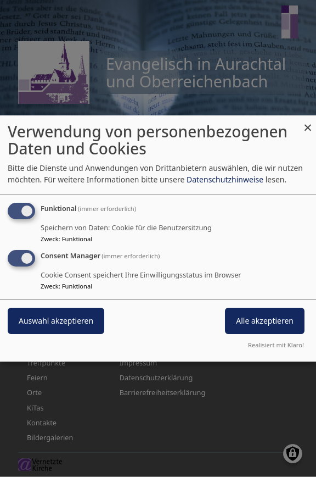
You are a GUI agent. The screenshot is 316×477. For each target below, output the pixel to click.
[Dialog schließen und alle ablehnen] (308, 122)
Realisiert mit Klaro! (276, 345)
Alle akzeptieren (265, 320)
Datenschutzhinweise (225, 179)
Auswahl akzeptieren (56, 320)
